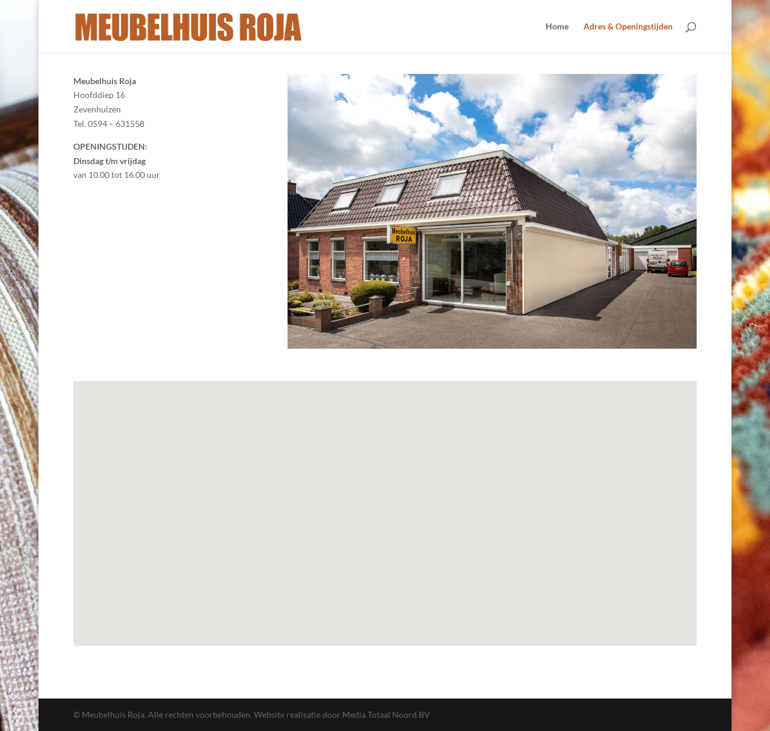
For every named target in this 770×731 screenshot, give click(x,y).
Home (557, 26)
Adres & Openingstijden (628, 26)
